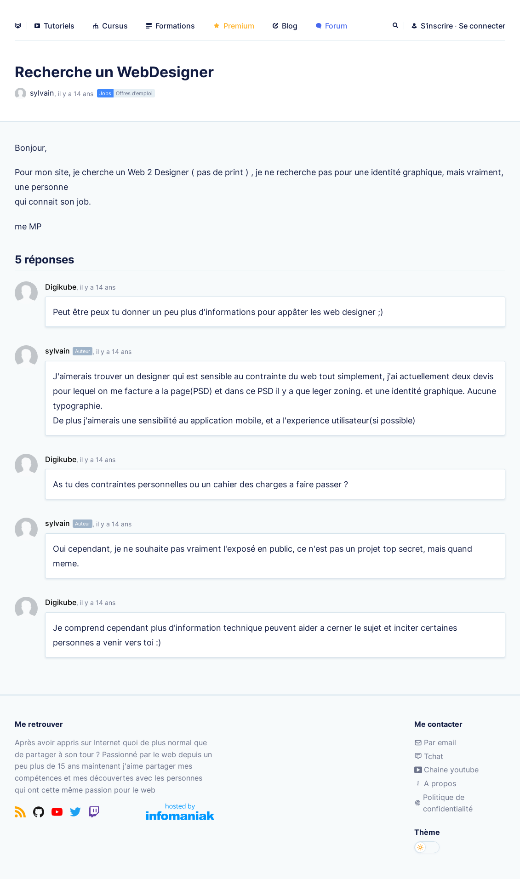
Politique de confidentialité (443, 803)
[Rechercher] (396, 26)
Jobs (105, 93)
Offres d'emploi (134, 93)
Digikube (60, 287)
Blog (285, 25)
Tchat (428, 756)
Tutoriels (54, 25)
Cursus (110, 25)
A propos (435, 783)
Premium (233, 25)
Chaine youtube (446, 770)
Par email (435, 742)
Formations (170, 25)
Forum (331, 25)
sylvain (34, 93)
